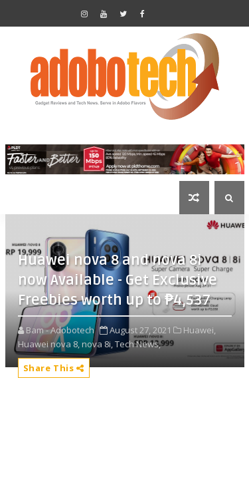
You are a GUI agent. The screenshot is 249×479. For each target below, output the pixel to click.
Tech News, (138, 344)
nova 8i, (97, 344)
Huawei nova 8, (49, 344)
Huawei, (199, 330)
